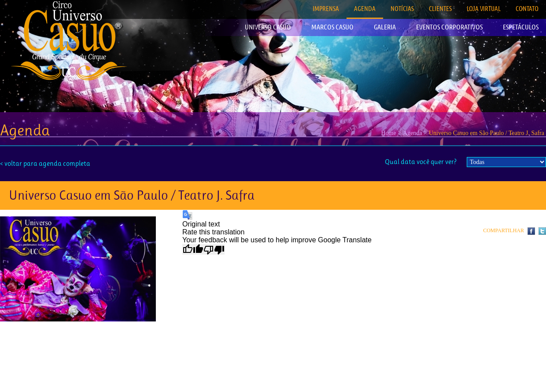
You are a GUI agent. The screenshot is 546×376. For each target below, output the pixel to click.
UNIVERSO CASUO (268, 27)
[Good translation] (192, 249)
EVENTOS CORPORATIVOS (449, 27)
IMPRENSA (326, 8)
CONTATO (527, 8)
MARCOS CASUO (332, 27)
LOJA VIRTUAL (484, 8)
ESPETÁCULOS (521, 27)
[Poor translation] (214, 249)
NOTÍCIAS (402, 8)
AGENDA (365, 8)
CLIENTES (440, 8)
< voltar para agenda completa (45, 163)
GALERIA (385, 27)
